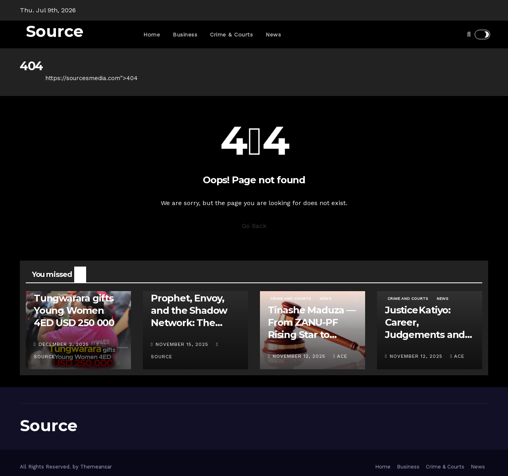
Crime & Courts (231, 34)
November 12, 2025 (300, 356)
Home (151, 34)
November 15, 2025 (183, 344)
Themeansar (96, 467)
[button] (469, 34)
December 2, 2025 (64, 344)
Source (54, 31)
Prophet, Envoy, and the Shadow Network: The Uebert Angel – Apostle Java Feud (193, 322)
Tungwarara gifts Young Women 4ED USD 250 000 (74, 310)
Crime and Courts (290, 298)
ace (340, 356)
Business (185, 34)
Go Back (254, 226)
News (273, 34)
